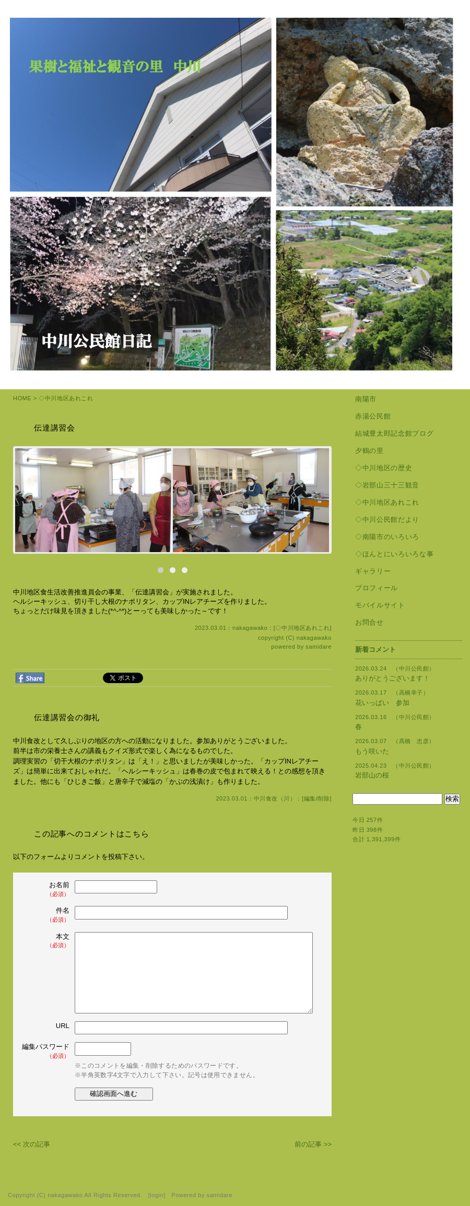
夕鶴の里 (369, 451)
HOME (22, 398)
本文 (46, 941)
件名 (46, 915)
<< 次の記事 (31, 1144)
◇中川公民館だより (387, 519)
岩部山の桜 (372, 775)
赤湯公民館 (373, 416)
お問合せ (369, 622)
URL (62, 1026)
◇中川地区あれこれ (66, 398)
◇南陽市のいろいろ (387, 537)
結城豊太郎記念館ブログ (394, 433)
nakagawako (314, 638)
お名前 (46, 889)
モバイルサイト (380, 605)
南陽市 (366, 399)
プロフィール (376, 588)
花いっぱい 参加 (382, 703)
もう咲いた (372, 751)
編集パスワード (45, 1051)
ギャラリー (373, 571)
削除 (324, 798)
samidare (319, 646)
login (156, 1195)
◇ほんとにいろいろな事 (394, 554)
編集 (310, 798)
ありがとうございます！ (392, 678)
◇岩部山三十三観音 (387, 485)
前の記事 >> (313, 1144)
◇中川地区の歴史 (383, 468)
